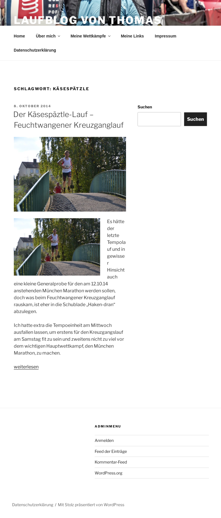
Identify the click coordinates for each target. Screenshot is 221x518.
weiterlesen (26, 367)
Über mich (48, 36)
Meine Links (132, 36)
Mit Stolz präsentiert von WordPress (91, 504)
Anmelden (104, 440)
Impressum (165, 36)
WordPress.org (108, 472)
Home (19, 36)
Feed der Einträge (111, 451)
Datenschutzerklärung (35, 50)
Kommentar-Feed (111, 461)
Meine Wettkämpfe (91, 36)
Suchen (145, 106)
